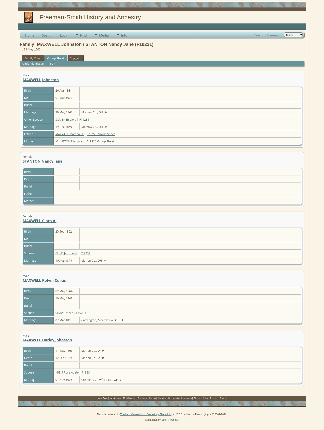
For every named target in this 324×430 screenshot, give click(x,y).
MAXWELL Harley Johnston (47, 339)
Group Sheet (55, 58)
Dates (205, 398)
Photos (152, 398)
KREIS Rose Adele (67, 372)
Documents (173, 398)
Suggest (75, 58)
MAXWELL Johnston (41, 79)
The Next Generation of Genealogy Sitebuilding (146, 414)
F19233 (81, 313)
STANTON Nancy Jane (42, 161)
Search (47, 35)
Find (83, 35)
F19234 (87, 372)
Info (124, 35)
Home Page (102, 398)
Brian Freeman (170, 419)
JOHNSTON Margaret (69, 141)
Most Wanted (129, 398)
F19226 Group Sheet (101, 134)
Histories (162, 398)
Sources (223, 398)
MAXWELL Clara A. (39, 220)
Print (258, 35)
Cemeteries (186, 398)
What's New (115, 398)
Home (29, 35)
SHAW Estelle (64, 313)
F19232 (85, 253)
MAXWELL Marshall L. (69, 134)
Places (197, 398)
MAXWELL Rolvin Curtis (44, 280)
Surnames (142, 398)
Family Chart (32, 58)
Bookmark (273, 35)
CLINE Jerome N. (66, 253)
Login (64, 35)
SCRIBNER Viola (65, 119)
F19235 (84, 119)
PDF (52, 63)
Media (104, 35)
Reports (213, 398)
